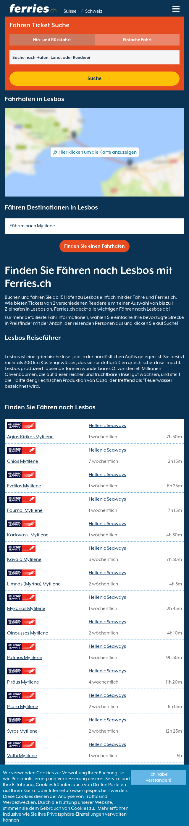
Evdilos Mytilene (24, 486)
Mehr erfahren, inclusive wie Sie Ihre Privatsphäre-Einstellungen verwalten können (66, 814)
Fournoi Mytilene (25, 510)
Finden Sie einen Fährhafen (94, 246)
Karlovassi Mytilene (28, 535)
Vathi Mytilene (22, 755)
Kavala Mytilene (24, 559)
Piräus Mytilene (23, 682)
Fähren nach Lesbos (141, 309)
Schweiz (93, 11)
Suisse (70, 11)
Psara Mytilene (22, 706)
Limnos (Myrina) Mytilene (34, 584)
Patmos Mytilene (24, 657)
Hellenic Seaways (107, 425)
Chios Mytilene (22, 461)
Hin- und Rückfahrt (52, 39)
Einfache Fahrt (137, 39)
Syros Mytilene (22, 731)
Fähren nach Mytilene (32, 225)
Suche (94, 78)
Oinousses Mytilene (27, 633)
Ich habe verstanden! (158, 777)
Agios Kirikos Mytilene (30, 436)
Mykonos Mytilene (26, 608)
